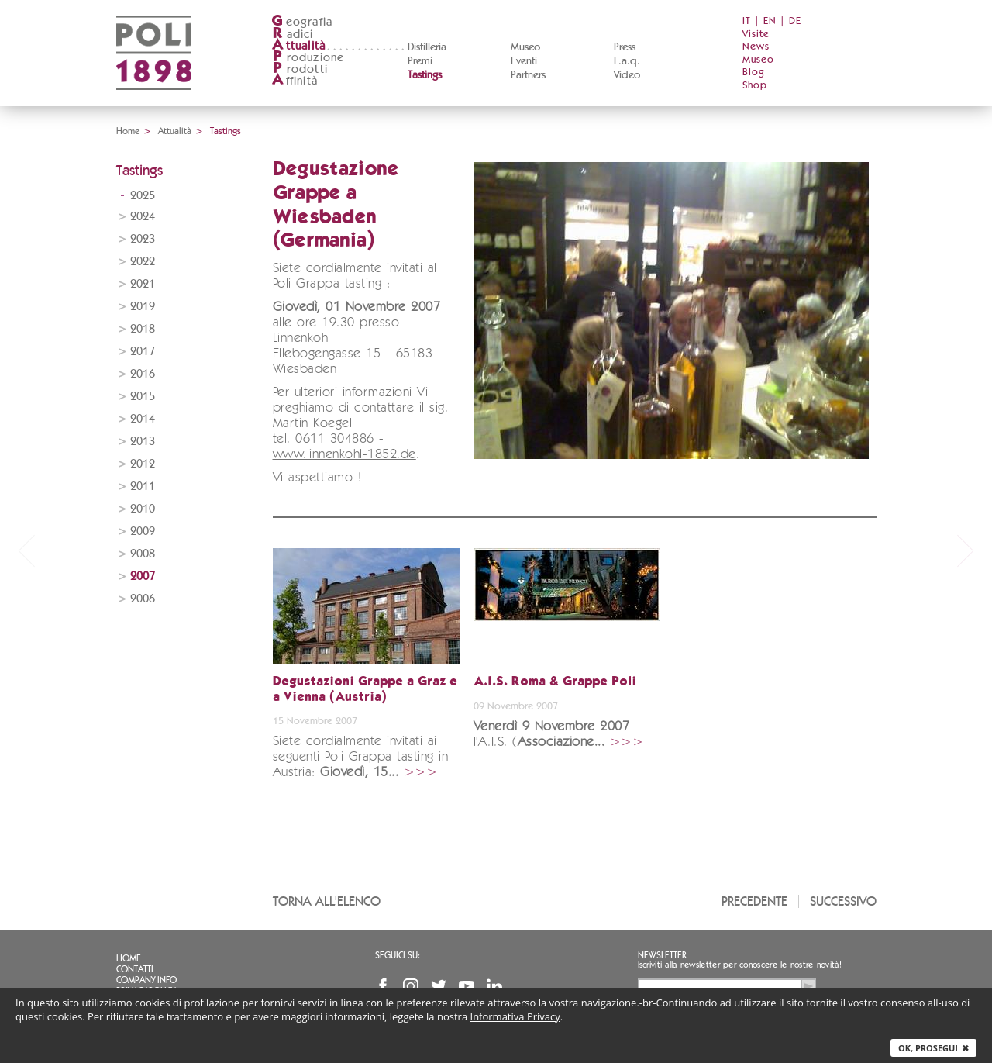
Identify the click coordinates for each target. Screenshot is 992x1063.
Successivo (843, 901)
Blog (753, 72)
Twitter (438, 986)
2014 (142, 419)
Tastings (425, 75)
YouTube (466, 986)
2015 (142, 396)
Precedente (754, 901)
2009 (142, 531)
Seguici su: (397, 955)
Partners (528, 75)
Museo (525, 47)
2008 (142, 554)
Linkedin (494, 986)
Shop (754, 86)
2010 (142, 509)
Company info (146, 980)
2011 (142, 486)
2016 (142, 374)
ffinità (294, 81)
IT (746, 21)
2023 (142, 239)
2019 (142, 306)
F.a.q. (627, 61)
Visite (756, 34)
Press (625, 47)
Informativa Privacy (515, 1016)
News (756, 47)
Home (128, 131)
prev (26, 550)
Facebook (383, 986)
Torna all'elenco (327, 901)
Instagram (410, 986)
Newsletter (662, 955)
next (965, 550)
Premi (420, 61)
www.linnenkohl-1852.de (344, 454)
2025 (142, 196)
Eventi (524, 61)
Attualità (174, 131)
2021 (142, 284)
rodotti (299, 69)
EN (770, 21)
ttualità (298, 46)
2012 (142, 464)
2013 (142, 441)
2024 (142, 217)
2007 (142, 576)
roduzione (308, 58)
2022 (142, 261)
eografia (302, 22)
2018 (142, 329)
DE (795, 21)
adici (292, 34)
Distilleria (427, 47)
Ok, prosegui (933, 1048)
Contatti (134, 969)
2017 (142, 351)
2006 (142, 599)
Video (627, 75)
